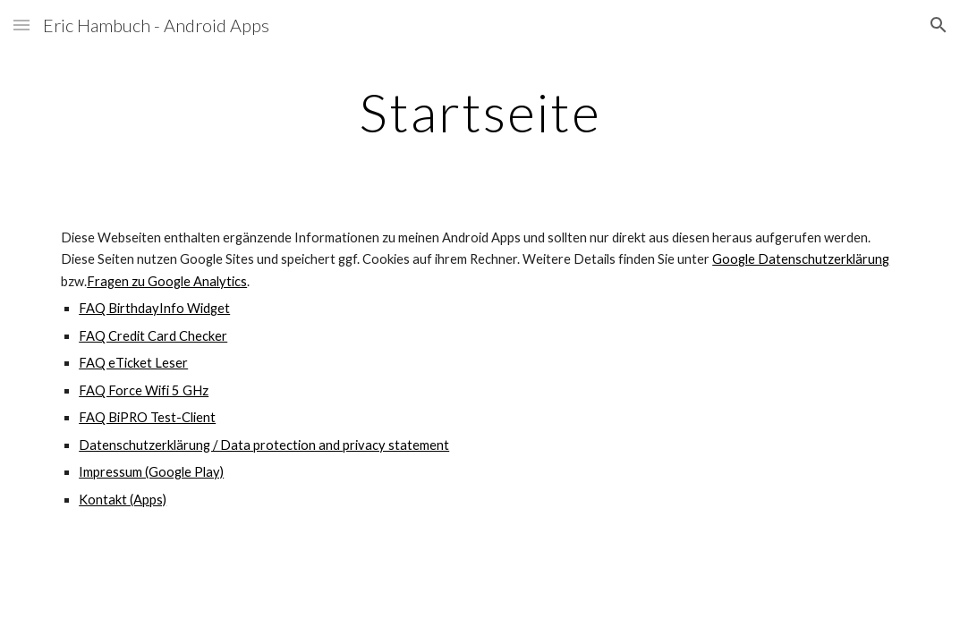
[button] (21, 24)
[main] (480, 111)
